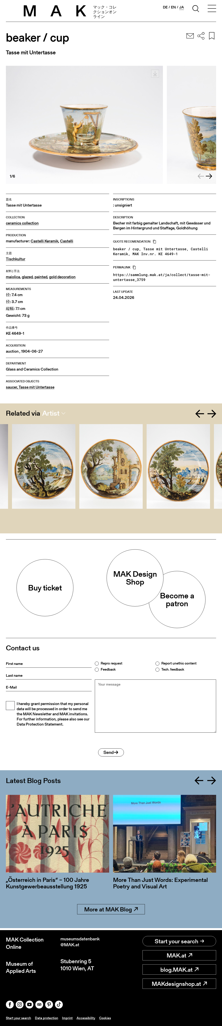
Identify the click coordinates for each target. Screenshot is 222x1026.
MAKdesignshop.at (179, 984)
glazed (27, 276)
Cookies (108, 1017)
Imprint (69, 1017)
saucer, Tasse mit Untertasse (30, 387)
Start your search (179, 941)
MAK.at (179, 955)
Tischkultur (15, 259)
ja (181, 7)
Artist (50, 413)
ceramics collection (22, 223)
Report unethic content (178, 663)
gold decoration (62, 276)
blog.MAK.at (179, 970)
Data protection (48, 1017)
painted (41, 276)
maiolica (13, 276)
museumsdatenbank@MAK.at (84, 943)
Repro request (111, 663)
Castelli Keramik (44, 241)
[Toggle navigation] (211, 9)
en (173, 7)
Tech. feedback (172, 669)
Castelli (66, 241)
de (165, 7)
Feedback (108, 669)
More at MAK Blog (111, 911)
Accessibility (88, 1017)
